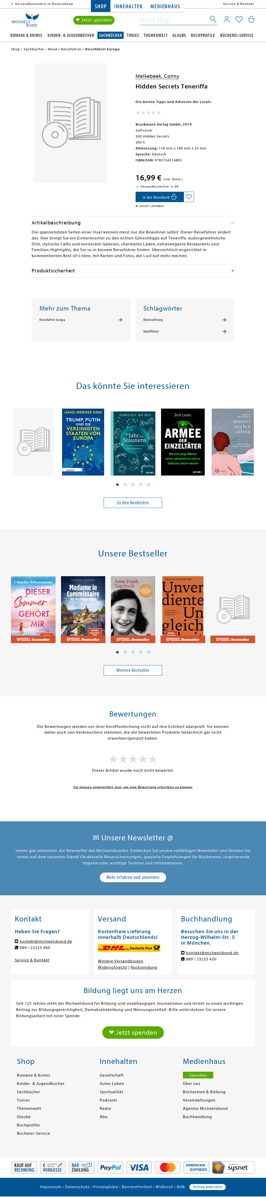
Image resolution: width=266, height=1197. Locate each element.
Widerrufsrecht (112, 967)
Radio (105, 1108)
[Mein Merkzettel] (239, 20)
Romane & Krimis (26, 35)
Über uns (191, 1083)
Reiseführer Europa (52, 320)
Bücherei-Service (237, 35)
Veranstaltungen (199, 1100)
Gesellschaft (112, 1075)
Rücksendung (144, 967)
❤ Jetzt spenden (94, 20)
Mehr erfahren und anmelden (133, 877)
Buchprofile (203, 35)
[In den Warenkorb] (160, 197)
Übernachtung (153, 320)
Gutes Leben (112, 1083)
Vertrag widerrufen (207, 1187)
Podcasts (108, 1100)
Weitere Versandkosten (120, 961)
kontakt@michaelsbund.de (46, 941)
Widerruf (164, 1187)
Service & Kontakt (238, 4)
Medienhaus (165, 6)
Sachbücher (110, 35)
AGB (181, 1187)
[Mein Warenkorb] (251, 19)
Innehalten (128, 6)
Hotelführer (151, 331)
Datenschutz (77, 1187)
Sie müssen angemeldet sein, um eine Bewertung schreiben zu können (132, 787)
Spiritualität (111, 1092)
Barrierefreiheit (137, 1187)
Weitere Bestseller (133, 670)
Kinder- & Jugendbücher (71, 35)
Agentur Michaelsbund (205, 1108)
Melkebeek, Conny (157, 76)
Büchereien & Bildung (204, 1092)
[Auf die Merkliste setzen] (189, 197)
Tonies (133, 35)
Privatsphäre (105, 1187)
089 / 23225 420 (201, 959)
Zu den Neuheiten (133, 503)
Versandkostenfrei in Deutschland (44, 4)
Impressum (50, 1187)
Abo (104, 1117)
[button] (117, 484)
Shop (101, 6)
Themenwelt (156, 35)
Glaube (179, 35)
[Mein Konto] (226, 19)
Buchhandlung (197, 1117)
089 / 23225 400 (35, 947)
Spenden (198, 1075)
